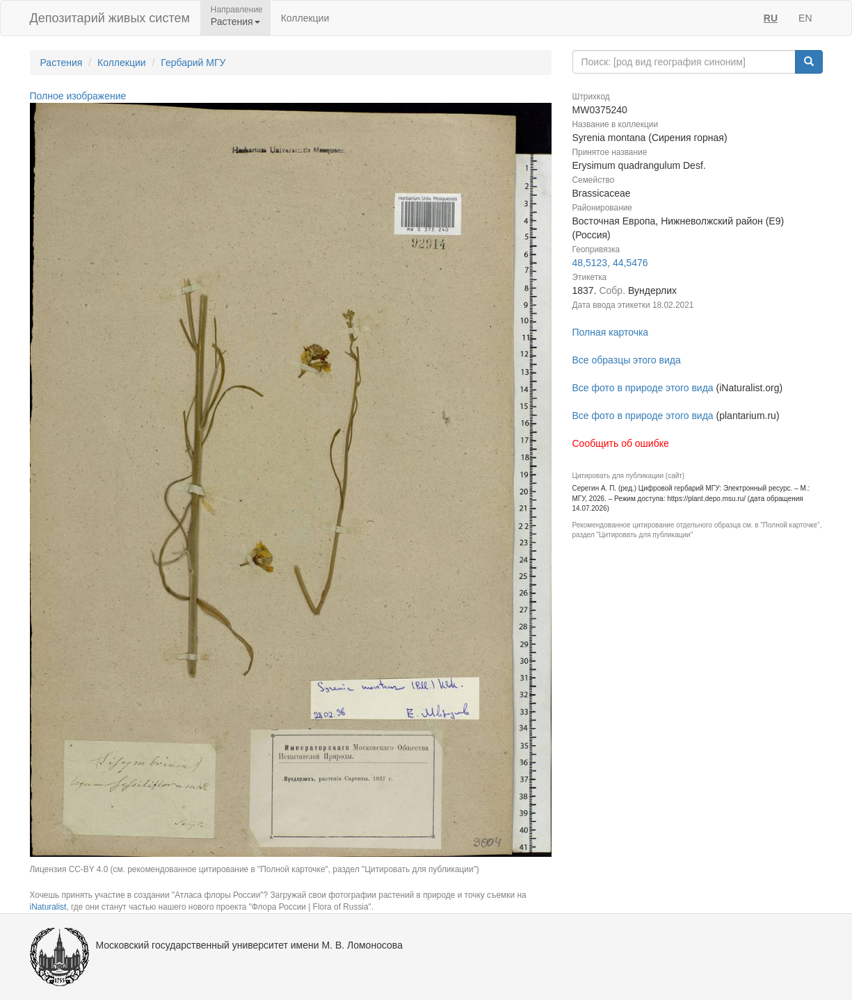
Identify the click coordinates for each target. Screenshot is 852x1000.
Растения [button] (235, 21)
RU (771, 18)
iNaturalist (48, 907)
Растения (61, 62)
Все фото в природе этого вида (643, 387)
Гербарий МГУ (193, 62)
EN (805, 18)
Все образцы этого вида (626, 360)
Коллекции (305, 18)
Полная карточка (610, 332)
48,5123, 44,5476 (610, 262)
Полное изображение (78, 95)
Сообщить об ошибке (620, 443)
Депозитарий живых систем (110, 18)
